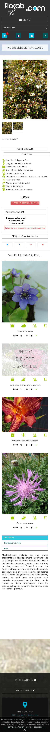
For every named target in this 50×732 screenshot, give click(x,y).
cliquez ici (38, 727)
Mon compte (24, 690)
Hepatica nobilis (25, 331)
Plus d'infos (9, 537)
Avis (6, 548)
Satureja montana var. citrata (25, 385)
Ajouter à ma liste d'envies (26, 236)
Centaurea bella (25, 523)
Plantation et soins (12, 542)
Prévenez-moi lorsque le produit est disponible (25, 228)
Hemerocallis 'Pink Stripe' (25, 441)
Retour (28, 154)
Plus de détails (25, 148)
